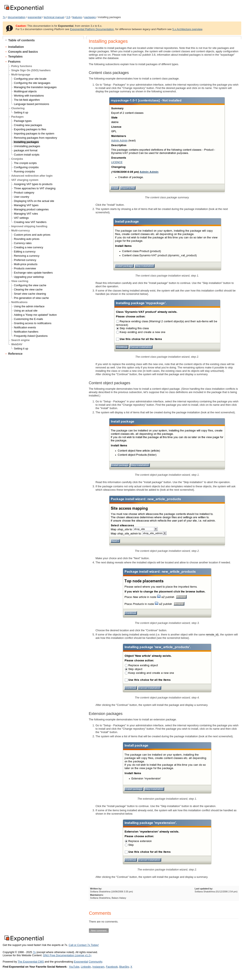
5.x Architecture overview (187, 29)
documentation (16, 17)
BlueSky (124, 966)
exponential (35, 17)
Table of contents (21, 40)
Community (95, 961)
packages (90, 17)
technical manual (54, 17)
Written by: (96, 888)
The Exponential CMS (31, 961)
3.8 (68, 17)
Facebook (112, 966)
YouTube (74, 966)
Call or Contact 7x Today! (84, 945)
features (77, 17)
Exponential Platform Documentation (92, 29)
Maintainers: (97, 895)
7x (4, 17)
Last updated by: (204, 888)
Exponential (81, 961)
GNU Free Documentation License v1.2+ (67, 955)
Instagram (99, 966)
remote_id (212, 634)
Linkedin (86, 966)
